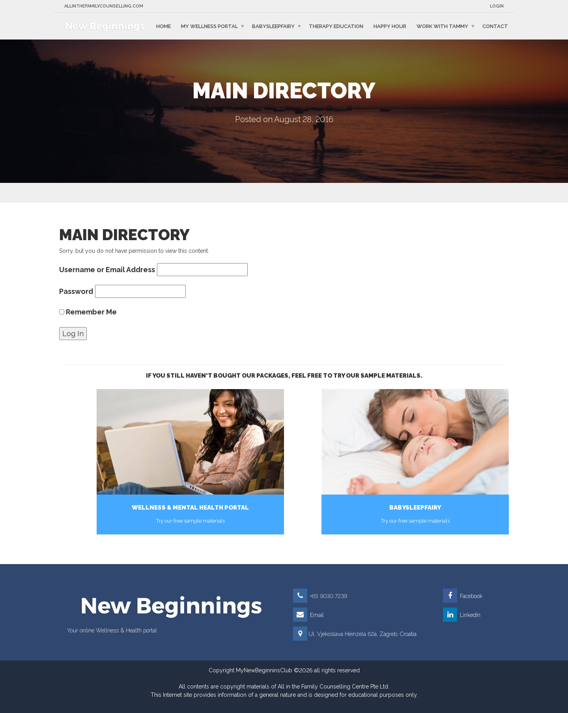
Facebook (462, 596)
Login (497, 6)
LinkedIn (461, 615)
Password (76, 291)
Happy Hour (390, 26)
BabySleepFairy (273, 26)
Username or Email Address (107, 269)
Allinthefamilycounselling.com (103, 6)
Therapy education (336, 26)
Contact (495, 26)
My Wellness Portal (209, 26)
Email (308, 615)
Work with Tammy (442, 26)
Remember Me (88, 312)
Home (163, 26)
